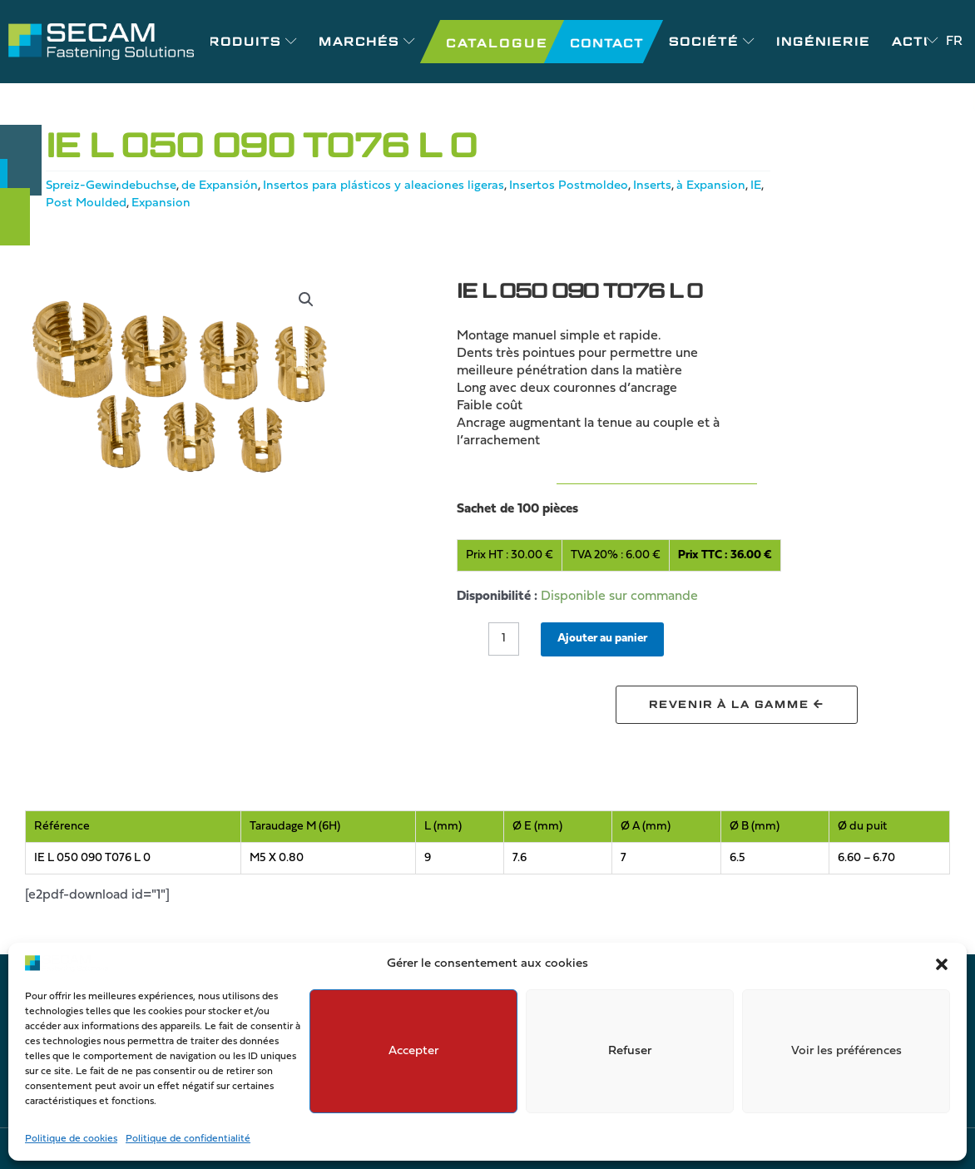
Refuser (629, 1051)
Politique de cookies (71, 1139)
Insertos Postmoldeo (594, 185)
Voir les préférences (846, 1051)
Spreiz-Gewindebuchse (116, 185)
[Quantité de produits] (505, 639)
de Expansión (231, 185)
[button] (941, 964)
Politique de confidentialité (188, 1139)
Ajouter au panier (613, 639)
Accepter (413, 1051)
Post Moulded (171, 203)
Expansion (249, 203)
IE (118, 203)
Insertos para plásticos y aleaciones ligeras (402, 185)
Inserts (680, 185)
